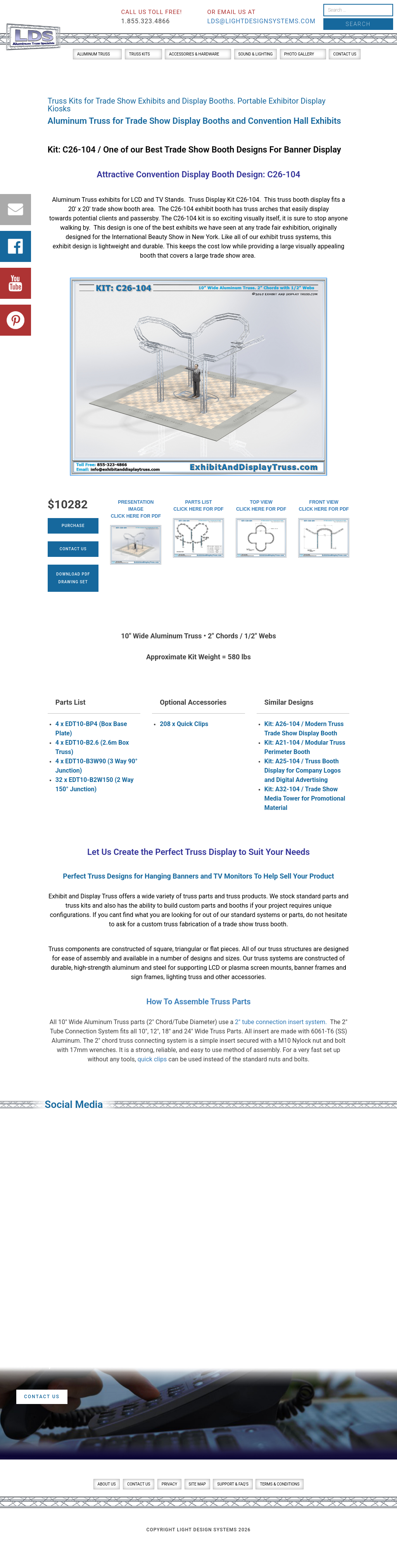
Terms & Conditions (279, 1484)
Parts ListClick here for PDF (198, 505)
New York (205, 237)
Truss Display (210, 852)
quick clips (152, 1059)
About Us (107, 1484)
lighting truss (184, 977)
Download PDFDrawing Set (73, 578)
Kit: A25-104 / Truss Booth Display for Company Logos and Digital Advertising (302, 770)
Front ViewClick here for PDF (324, 505)
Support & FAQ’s (233, 1484)
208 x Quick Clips (184, 724)
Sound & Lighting (255, 54)
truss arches (261, 209)
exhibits (109, 199)
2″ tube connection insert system (280, 1022)
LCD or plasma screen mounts (250, 967)
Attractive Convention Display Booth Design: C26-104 (198, 174)
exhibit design (72, 246)
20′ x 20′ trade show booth (104, 209)
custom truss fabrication (175, 924)
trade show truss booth (255, 924)
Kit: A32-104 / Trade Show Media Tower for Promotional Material (304, 798)
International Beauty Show (148, 237)
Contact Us (344, 54)
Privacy (169, 1484)
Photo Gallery (299, 54)
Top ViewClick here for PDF (261, 505)
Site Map (197, 1484)
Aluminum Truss (93, 54)
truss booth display (303, 199)
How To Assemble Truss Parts (198, 1001)
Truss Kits (139, 54)
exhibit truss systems (289, 237)
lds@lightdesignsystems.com (261, 21)
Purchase (73, 525)
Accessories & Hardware (194, 54)
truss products (246, 896)
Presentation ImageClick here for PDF (136, 509)
